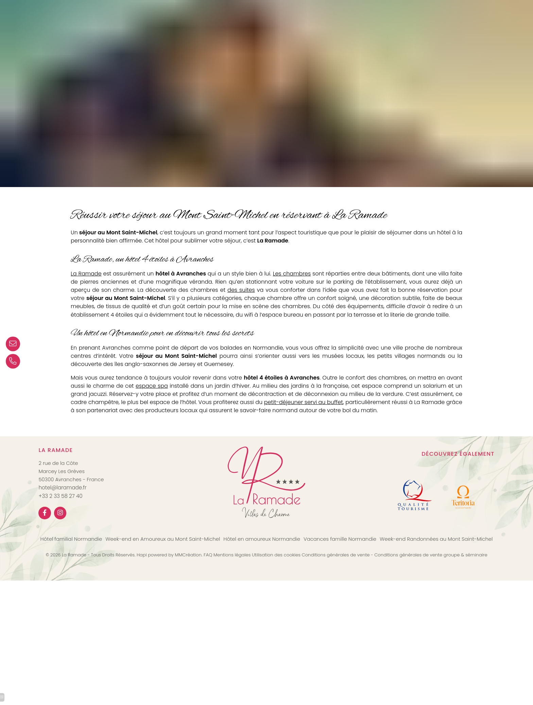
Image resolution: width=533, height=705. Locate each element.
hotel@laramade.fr (63, 513)
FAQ (209, 581)
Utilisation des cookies (278, 581)
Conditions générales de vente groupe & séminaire (432, 581)
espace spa (176, 400)
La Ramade (87, 276)
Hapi (142, 581)
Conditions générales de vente (338, 581)
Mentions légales (234, 581)
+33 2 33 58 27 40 (61, 521)
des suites (276, 293)
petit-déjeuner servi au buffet (372, 417)
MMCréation (189, 581)
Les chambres (299, 276)
